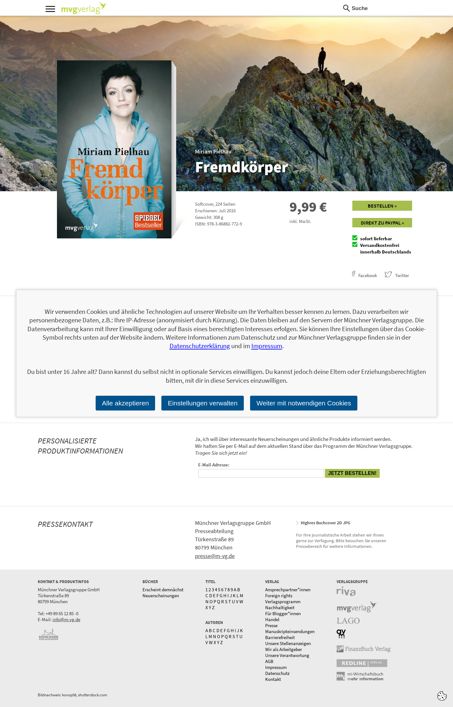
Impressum (276, 667)
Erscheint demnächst (163, 590)
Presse (271, 625)
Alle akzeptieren (125, 403)
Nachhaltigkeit (279, 607)
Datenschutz (277, 673)
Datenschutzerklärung (200, 346)
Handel (272, 619)
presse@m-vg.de (215, 555)
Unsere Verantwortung (287, 655)
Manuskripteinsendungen (290, 631)
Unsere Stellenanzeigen (288, 643)
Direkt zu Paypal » (382, 223)
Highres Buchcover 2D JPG (325, 523)
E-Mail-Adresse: (213, 465)
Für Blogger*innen (283, 613)
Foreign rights (278, 595)
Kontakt (273, 679)
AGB (269, 661)
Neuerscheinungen (161, 595)
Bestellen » (382, 206)
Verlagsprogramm (282, 601)
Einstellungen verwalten (203, 403)
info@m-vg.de (66, 619)
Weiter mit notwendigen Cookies (303, 403)
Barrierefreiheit (280, 637)
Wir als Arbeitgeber (283, 649)
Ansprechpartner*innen (287, 590)
